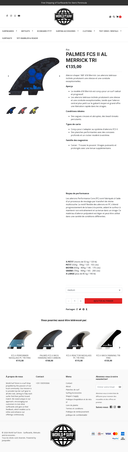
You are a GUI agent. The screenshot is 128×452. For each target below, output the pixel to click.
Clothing (87, 31)
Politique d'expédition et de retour (79, 400)
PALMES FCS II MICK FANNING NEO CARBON (49, 356)
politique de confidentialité (76, 415)
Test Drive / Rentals (108, 31)
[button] (110, 16)
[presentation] (8, 76)
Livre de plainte (72, 405)
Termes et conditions (74, 408)
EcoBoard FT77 (44, 31)
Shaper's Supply (72, 396)
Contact (69, 383)
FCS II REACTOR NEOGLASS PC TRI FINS (79, 356)
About (68, 386)
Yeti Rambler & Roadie (27, 38)
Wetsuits (25, 31)
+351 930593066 (43, 383)
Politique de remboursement (77, 412)
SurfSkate (7, 38)
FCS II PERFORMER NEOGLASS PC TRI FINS (20, 356)
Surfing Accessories (65, 31)
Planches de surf (72, 389)
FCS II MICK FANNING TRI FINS (108, 356)
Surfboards (8, 31)
